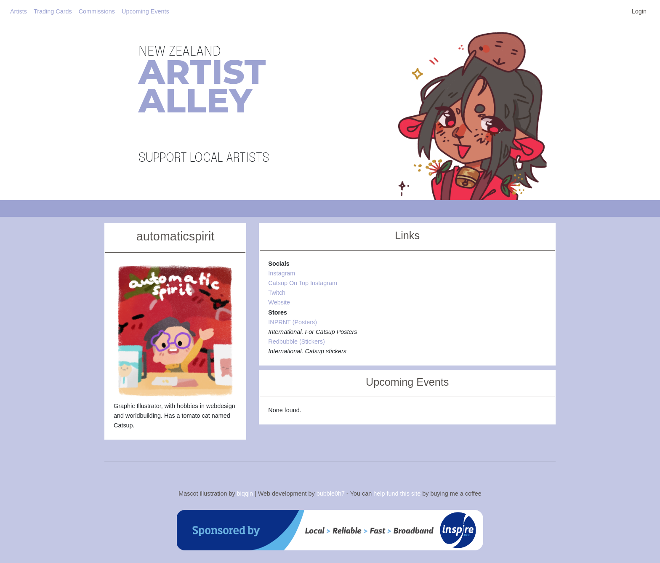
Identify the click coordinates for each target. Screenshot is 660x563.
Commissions (97, 11)
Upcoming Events (145, 11)
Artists (18, 11)
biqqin (245, 493)
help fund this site (396, 493)
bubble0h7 (331, 493)
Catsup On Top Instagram (302, 283)
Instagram (281, 273)
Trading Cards (53, 11)
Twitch (276, 292)
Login (639, 11)
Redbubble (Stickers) (296, 341)
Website (279, 302)
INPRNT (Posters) (292, 322)
